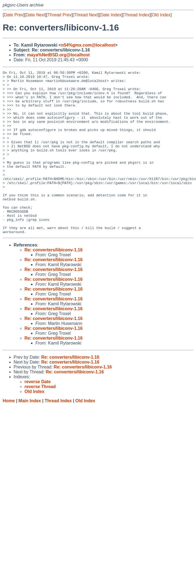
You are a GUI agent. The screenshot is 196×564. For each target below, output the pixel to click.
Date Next (35, 15)
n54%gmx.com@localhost (88, 45)
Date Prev (13, 15)
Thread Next (86, 15)
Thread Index (136, 15)
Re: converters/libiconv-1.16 (53, 282)
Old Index (161, 15)
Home (9, 433)
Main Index (30, 433)
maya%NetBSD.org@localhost (58, 55)
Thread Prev (60, 15)
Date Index (110, 15)
